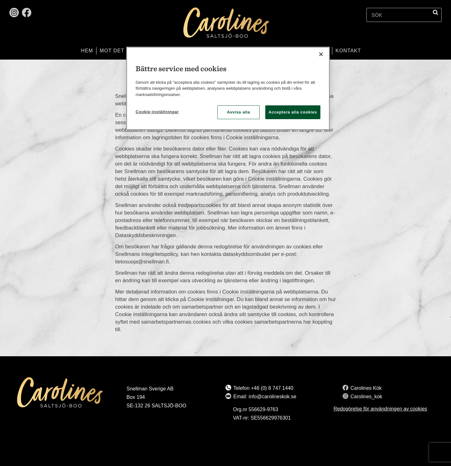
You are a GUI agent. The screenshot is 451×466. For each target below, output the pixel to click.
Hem (87, 50)
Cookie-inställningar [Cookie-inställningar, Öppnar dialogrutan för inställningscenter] (157, 111)
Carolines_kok (366, 396)
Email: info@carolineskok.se (264, 396)
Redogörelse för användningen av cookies (380, 408)
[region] (228, 88)
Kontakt (348, 50)
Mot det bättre (124, 50)
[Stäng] (321, 54)
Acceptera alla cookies (293, 112)
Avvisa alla (238, 112)
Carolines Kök (366, 388)
